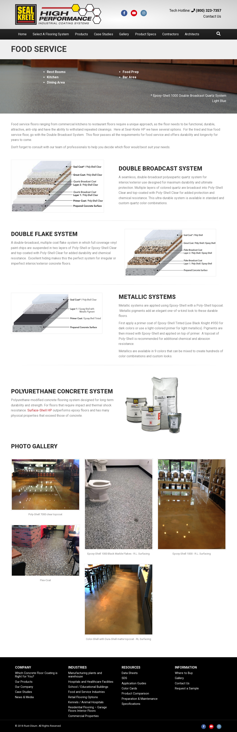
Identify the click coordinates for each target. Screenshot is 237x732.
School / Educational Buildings (88, 687)
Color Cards (129, 688)
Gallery (124, 34)
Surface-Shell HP (39, 410)
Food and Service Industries (86, 692)
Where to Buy (184, 673)
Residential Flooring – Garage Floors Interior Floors (87, 709)
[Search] (218, 33)
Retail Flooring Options (83, 697)
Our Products (23, 682)
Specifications (131, 704)
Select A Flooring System (51, 34)
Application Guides (134, 683)
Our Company (24, 687)
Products (81, 34)
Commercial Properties (83, 716)
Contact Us (212, 16)
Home (22, 34)
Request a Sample (187, 688)
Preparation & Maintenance (140, 699)
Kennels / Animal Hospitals (86, 702)
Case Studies (103, 34)
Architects (192, 34)
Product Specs (145, 34)
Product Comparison (135, 693)
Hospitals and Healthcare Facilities (90, 682)
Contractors (170, 34)
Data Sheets (130, 673)
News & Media (24, 697)
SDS (124, 678)
